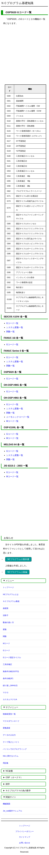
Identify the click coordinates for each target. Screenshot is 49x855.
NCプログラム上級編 (17, 572)
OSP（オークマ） (14, 777)
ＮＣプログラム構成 (11, 601)
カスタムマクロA (10, 699)
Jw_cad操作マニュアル (12, 811)
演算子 (5, 615)
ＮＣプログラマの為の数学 (18, 790)
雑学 (8, 784)
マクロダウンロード (11, 721)
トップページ (8, 587)
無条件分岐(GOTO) (11, 671)
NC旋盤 (9, 771)
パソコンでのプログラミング (15, 749)
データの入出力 (9, 735)
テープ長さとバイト (11, 742)
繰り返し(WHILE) (10, 685)
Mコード (6, 643)
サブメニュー (12, 707)
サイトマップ (24, 837)
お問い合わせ (24, 843)
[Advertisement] (24, 51)
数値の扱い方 (8, 622)
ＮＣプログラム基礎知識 (17, 3)
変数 (5, 629)
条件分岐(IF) (8, 678)
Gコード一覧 (12, 323)
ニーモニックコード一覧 (17, 417)
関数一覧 (10, 331)
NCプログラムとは (10, 594)
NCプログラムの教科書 (18, 559)
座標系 (5, 608)
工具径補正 (7, 664)
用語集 (5, 763)
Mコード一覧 (12, 421)
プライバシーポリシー (24, 831)
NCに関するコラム (10, 756)
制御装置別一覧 (9, 714)
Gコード (6, 650)
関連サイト (11, 797)
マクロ (5, 692)
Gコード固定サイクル (12, 657)
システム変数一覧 (14, 327)
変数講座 (6, 728)
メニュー (10, 581)
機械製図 (6, 804)
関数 (5, 636)
